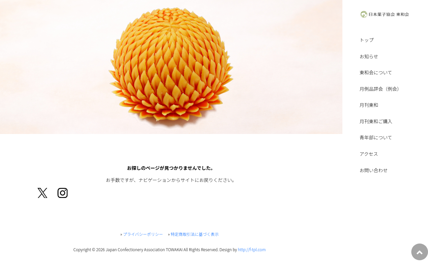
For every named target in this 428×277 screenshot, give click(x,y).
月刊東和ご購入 (375, 121)
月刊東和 (368, 105)
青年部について (375, 137)
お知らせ (368, 56)
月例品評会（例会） (380, 89)
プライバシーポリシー (143, 234)
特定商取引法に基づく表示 (195, 234)
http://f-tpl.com (251, 249)
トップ (366, 40)
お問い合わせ (373, 170)
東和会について (375, 72)
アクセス (368, 154)
